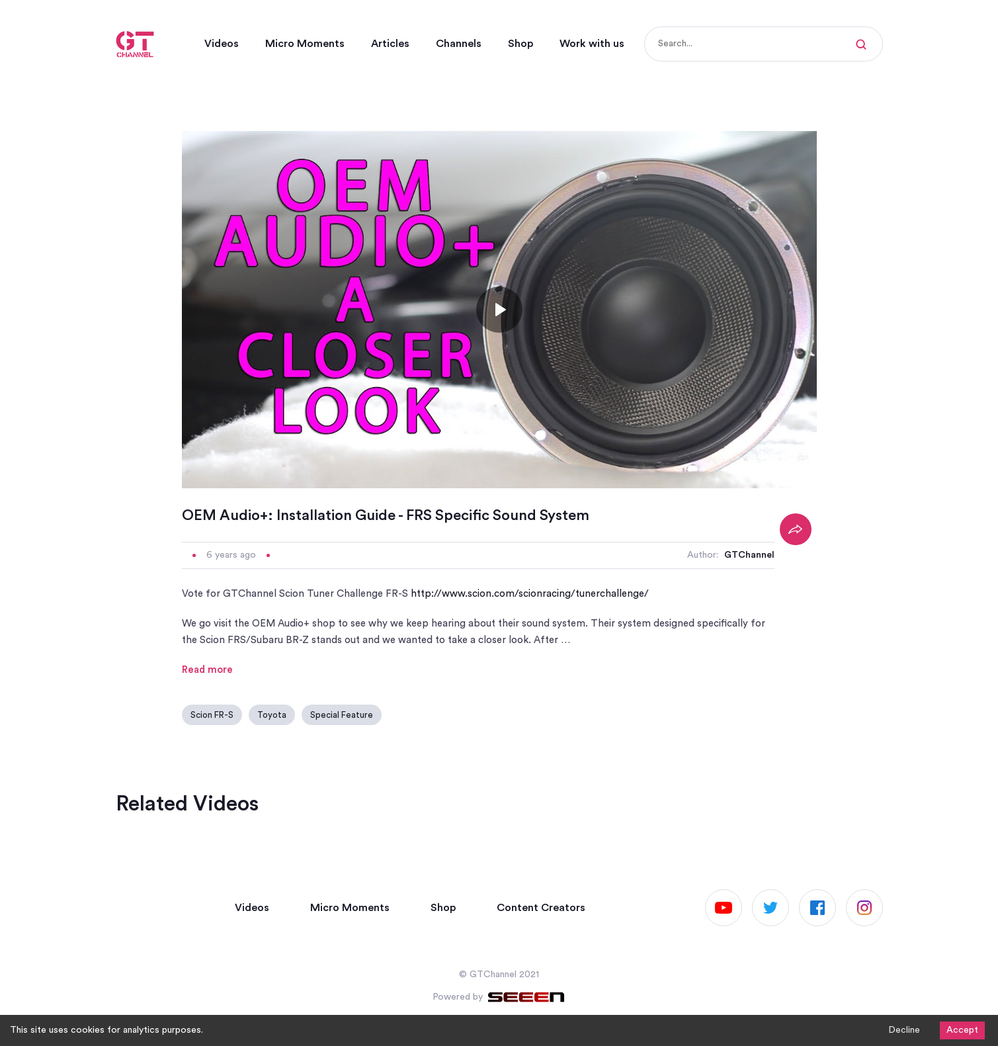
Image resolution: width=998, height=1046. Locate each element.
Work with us (592, 43)
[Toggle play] (499, 309)
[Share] (795, 529)
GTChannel (749, 555)
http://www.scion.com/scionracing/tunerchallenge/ (530, 594)
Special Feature (341, 715)
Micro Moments (305, 43)
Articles (390, 43)
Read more (207, 670)
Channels (458, 43)
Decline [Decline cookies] (904, 1030)
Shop (520, 43)
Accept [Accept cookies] (962, 1030)
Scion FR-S (211, 715)
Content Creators (541, 907)
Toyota (271, 715)
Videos (221, 43)
